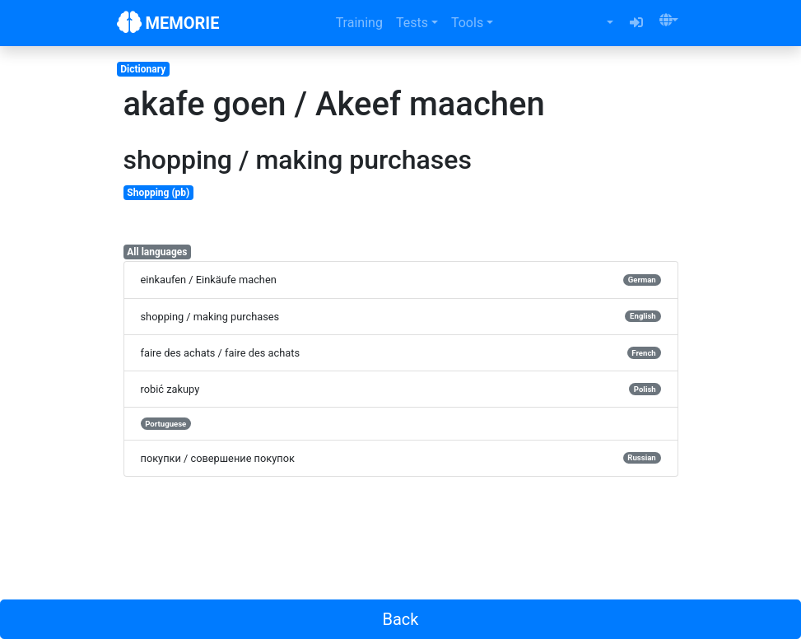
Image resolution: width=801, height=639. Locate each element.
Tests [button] (412, 22)
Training (359, 22)
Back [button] (401, 619)
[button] (669, 20)
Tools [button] (467, 22)
